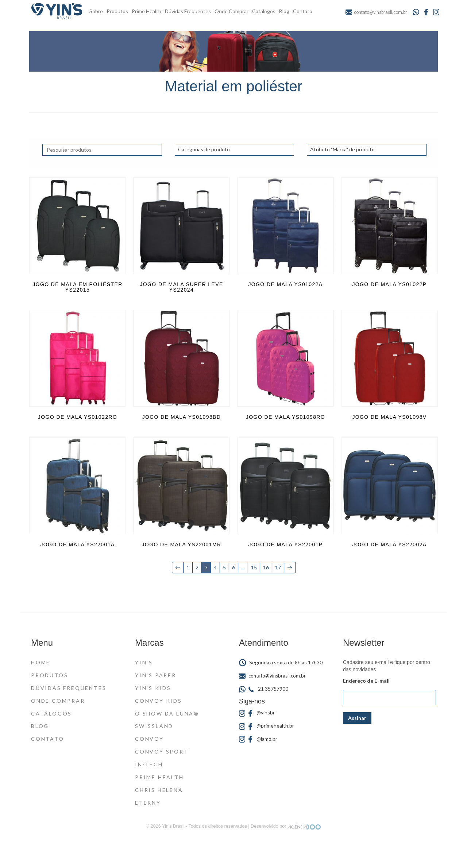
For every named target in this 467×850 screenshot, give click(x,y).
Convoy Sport (162, 751)
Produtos (117, 11)
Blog (284, 11)
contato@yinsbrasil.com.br (272, 676)
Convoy (149, 739)
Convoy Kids (158, 701)
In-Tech (149, 764)
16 (266, 567)
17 (278, 567)
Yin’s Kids (153, 688)
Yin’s (144, 662)
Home (40, 662)
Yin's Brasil (173, 826)
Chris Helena (159, 790)
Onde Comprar (231, 11)
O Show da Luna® (167, 713)
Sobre (96, 11)
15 (254, 567)
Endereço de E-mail (366, 681)
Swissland (154, 726)
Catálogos (263, 11)
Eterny (148, 803)
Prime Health (146, 11)
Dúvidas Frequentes (188, 11)
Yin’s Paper (155, 675)
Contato (302, 11)
